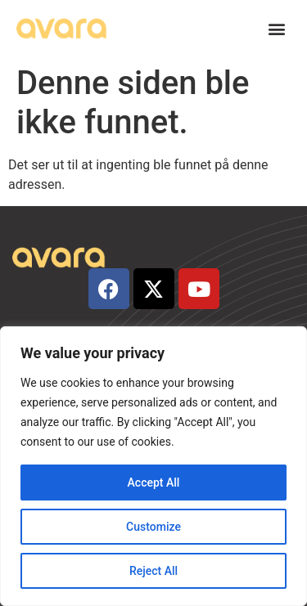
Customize (153, 526)
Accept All (154, 482)
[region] (153, 466)
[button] (277, 29)
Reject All (153, 570)
